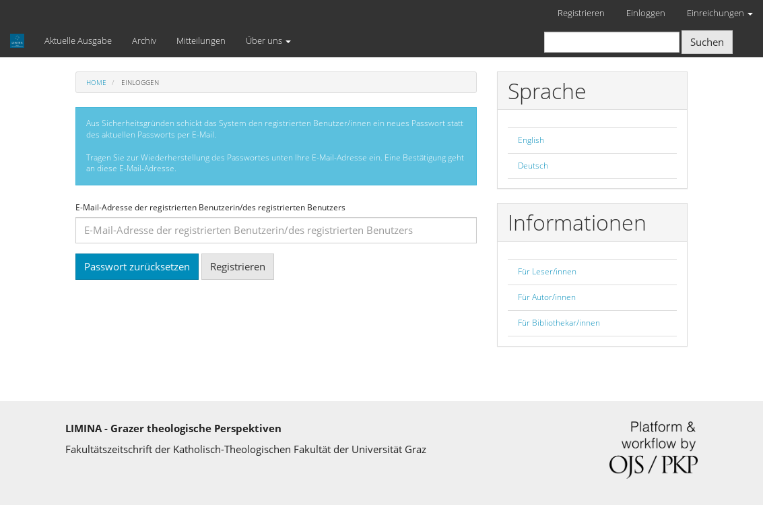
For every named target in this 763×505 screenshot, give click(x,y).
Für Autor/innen (547, 297)
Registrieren (581, 13)
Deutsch (533, 165)
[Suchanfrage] (611, 42)
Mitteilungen (201, 40)
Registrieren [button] (237, 266)
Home (96, 82)
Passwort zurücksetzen (137, 266)
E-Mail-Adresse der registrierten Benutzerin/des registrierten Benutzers (210, 207)
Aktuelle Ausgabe (78, 40)
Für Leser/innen (547, 271)
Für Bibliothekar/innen (559, 322)
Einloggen (645, 13)
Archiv (144, 40)
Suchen (707, 42)
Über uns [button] (268, 40)
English (531, 140)
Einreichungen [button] (720, 13)
